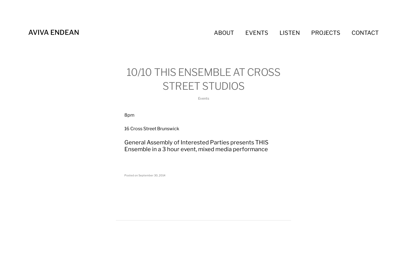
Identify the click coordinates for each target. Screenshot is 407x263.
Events (256, 32)
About (224, 32)
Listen (290, 32)
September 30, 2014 (151, 175)
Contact (365, 32)
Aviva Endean (53, 32)
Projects (325, 32)
